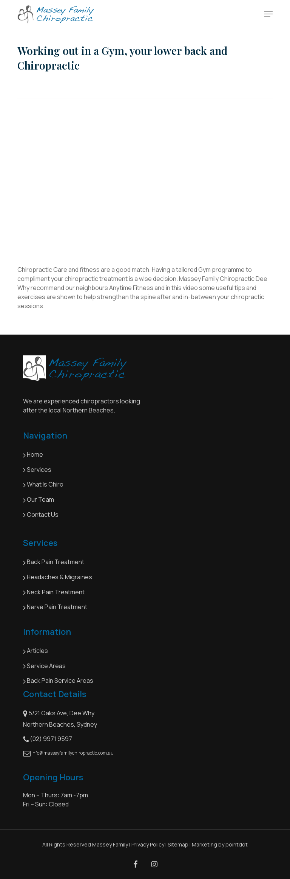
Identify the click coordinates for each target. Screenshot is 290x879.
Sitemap (178, 844)
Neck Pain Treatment (54, 592)
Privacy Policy (147, 844)
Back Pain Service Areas (58, 681)
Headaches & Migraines (57, 577)
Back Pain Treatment (53, 562)
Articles (35, 651)
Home (33, 455)
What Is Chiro (44, 485)
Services (37, 470)
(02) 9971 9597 (47, 739)
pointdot (236, 844)
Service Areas (44, 666)
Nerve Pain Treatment (55, 607)
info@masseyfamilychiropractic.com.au (68, 753)
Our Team (38, 500)
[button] (268, 14)
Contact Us (41, 515)
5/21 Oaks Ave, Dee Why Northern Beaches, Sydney (60, 719)
